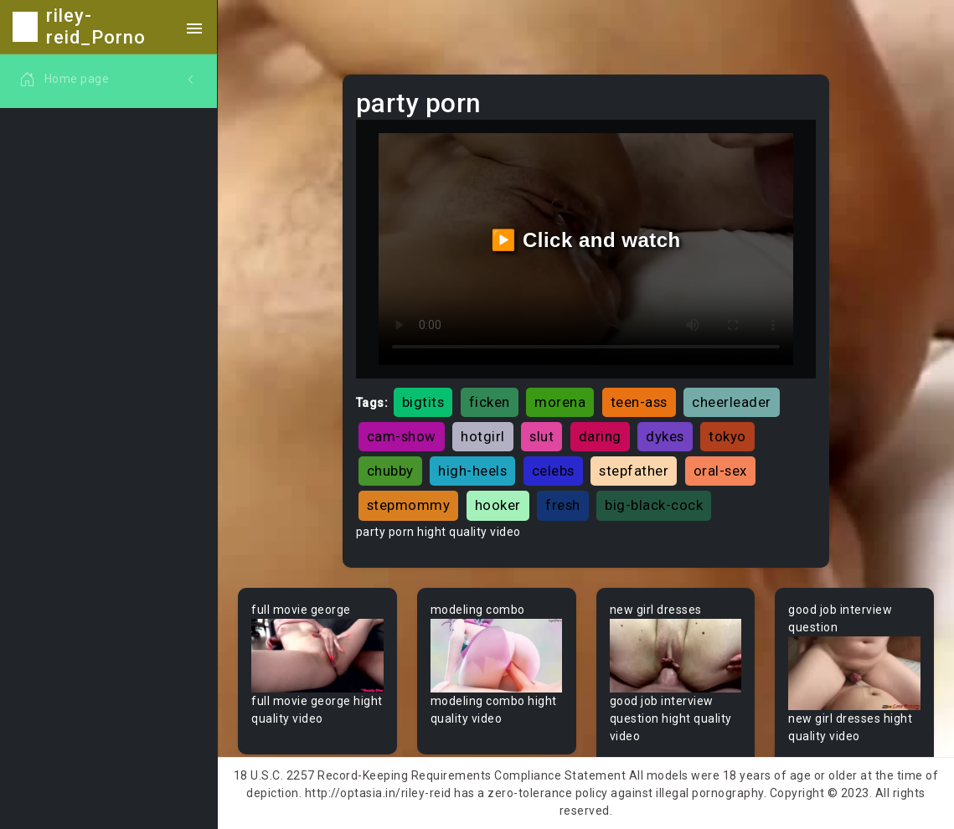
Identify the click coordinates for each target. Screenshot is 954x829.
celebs (553, 470)
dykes (665, 436)
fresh (562, 505)
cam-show (401, 436)
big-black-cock (654, 505)
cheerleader (731, 402)
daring (600, 436)
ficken (489, 402)
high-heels (472, 470)
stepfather (633, 470)
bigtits (423, 402)
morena (559, 402)
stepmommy (409, 505)
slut (541, 436)
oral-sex (720, 470)
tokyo (727, 436)
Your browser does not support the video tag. (317, 656)
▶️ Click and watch (586, 240)
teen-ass (639, 402)
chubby (390, 470)
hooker (498, 505)
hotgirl (483, 436)
